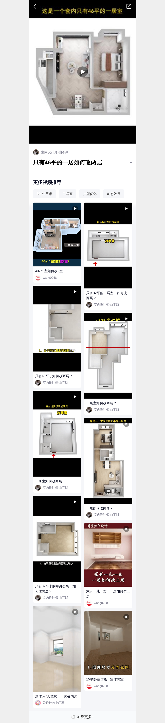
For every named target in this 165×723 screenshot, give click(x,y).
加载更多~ (85, 717)
